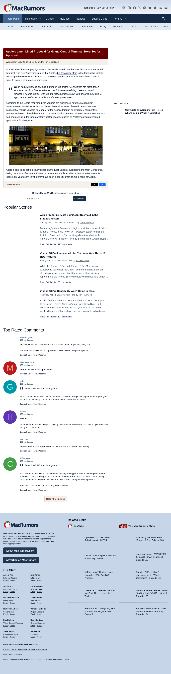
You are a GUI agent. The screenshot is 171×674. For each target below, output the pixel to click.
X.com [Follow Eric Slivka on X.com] (39, 579)
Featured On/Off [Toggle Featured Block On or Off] (11, 659)
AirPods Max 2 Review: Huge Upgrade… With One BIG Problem (98, 574)
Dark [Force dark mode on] (66, 659)
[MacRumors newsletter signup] (166, 8)
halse (23, 411)
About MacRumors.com (20, 549)
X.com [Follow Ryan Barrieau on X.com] (39, 624)
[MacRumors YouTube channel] (150, 8)
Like (35, 355)
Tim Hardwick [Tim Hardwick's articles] (36, 596)
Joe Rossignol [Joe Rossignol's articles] (37, 585)
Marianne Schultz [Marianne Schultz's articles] (38, 608)
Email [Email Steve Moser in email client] (5, 636)
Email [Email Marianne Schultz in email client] (33, 613)
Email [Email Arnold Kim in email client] (5, 579)
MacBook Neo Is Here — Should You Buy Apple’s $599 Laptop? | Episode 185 (151, 592)
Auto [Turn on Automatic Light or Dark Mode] (55, 659)
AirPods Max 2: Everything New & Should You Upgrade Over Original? (99, 610)
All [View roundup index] (165, 26)
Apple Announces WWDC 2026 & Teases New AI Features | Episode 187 (151, 556)
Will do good (26, 337)
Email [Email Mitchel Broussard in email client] (5, 602)
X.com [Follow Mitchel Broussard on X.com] (12, 602)
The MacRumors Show (141, 524)
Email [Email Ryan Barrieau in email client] (33, 624)
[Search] (164, 19)
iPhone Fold (47, 26)
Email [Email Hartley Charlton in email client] (5, 613)
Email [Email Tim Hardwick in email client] (33, 602)
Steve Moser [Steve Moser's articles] (8, 630)
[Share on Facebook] (102, 184)
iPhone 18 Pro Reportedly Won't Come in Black (72, 291)
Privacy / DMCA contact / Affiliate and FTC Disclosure (25, 649)
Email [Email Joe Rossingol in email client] (33, 590)
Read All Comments (55, 499)
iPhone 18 (118, 26)
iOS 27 (10, 26)
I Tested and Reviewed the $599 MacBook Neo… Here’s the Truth (100, 592)
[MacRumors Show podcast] (124, 8)
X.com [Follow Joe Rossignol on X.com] (39, 590)
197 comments (65, 244)
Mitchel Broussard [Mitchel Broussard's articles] (11, 596)
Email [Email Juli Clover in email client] (5, 590)
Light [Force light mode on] (60, 659)
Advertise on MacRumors (21, 558)
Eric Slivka (54, 62)
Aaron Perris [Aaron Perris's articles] (36, 630)
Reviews (80, 18)
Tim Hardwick (85, 295)
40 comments (13, 184)
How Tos (64, 18)
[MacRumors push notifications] (155, 8)
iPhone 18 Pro (27, 26)
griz (22, 381)
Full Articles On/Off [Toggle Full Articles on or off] (28, 659)
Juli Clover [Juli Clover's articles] (8, 585)
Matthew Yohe (27, 362)
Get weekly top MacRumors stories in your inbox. (55, 193)
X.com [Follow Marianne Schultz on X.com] (39, 613)
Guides (50, 18)
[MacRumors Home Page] (24, 8)
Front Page (13, 18)
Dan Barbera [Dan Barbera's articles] (8, 619)
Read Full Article (48, 244)
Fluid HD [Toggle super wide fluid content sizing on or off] (47, 659)
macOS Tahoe (151, 26)
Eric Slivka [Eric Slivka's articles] (35, 574)
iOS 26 (133, 26)
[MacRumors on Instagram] (129, 8)
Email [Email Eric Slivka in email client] (33, 579)
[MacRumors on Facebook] (134, 8)
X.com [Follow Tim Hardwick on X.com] (39, 602)
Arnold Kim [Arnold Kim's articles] (8, 574)
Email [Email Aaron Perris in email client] (33, 636)
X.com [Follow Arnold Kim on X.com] (12, 579)
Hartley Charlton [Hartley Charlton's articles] (10, 608)
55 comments (64, 282)
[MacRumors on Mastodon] (144, 8)
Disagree (42, 355)
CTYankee (25, 458)
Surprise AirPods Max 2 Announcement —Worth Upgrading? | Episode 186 (148, 574)
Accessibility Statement (12, 654)
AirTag (103, 26)
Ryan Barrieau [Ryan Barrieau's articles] (37, 619)
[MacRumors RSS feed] (160, 8)
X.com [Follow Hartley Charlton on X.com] (12, 613)
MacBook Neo (67, 26)
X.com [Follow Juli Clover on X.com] (12, 590)
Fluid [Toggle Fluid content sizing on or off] (40, 659)
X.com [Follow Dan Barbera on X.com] (12, 624)
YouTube (78, 524)
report (14, 69)
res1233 (24, 439)
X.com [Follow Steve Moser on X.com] (12, 636)
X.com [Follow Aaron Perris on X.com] (39, 636)
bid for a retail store (67, 73)
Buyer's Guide (99, 18)
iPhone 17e (87, 26)
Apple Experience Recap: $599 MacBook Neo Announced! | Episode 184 (151, 610)
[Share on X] (94, 184)
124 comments (65, 316)
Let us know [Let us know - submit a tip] (108, 8)
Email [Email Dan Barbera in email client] (5, 624)
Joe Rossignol (87, 222)
